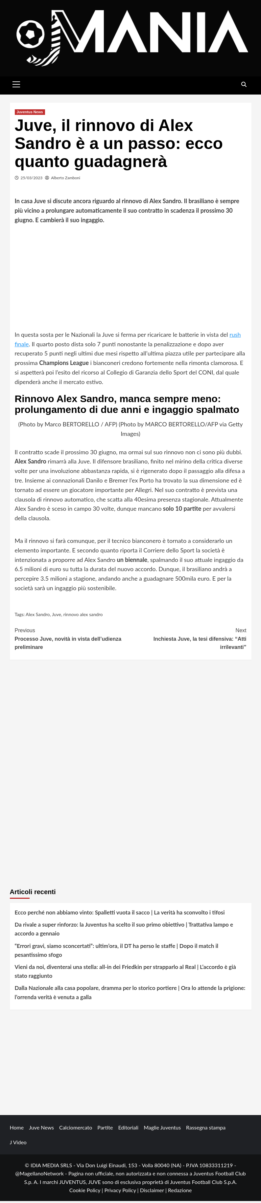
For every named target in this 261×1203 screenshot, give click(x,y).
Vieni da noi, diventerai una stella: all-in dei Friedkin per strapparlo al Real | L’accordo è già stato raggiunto (125, 973)
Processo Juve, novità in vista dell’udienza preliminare (73, 640)
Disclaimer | (154, 1192)
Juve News (41, 1129)
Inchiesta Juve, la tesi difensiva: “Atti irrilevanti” (188, 640)
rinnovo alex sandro (83, 616)
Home (17, 1129)
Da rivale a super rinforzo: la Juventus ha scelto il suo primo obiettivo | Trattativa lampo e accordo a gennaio (124, 931)
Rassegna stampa (205, 1129)
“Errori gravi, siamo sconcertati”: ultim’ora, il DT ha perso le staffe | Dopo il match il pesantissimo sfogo (116, 952)
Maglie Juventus (162, 1129)
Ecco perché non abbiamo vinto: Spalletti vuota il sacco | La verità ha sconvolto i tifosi (120, 914)
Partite (105, 1129)
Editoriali (128, 1129)
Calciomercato (75, 1129)
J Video (18, 1144)
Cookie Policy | (87, 1192)
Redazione (180, 1192)
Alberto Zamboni (65, 179)
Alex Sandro (38, 616)
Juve (56, 616)
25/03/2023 (32, 179)
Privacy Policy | (122, 1192)
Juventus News (30, 114)
